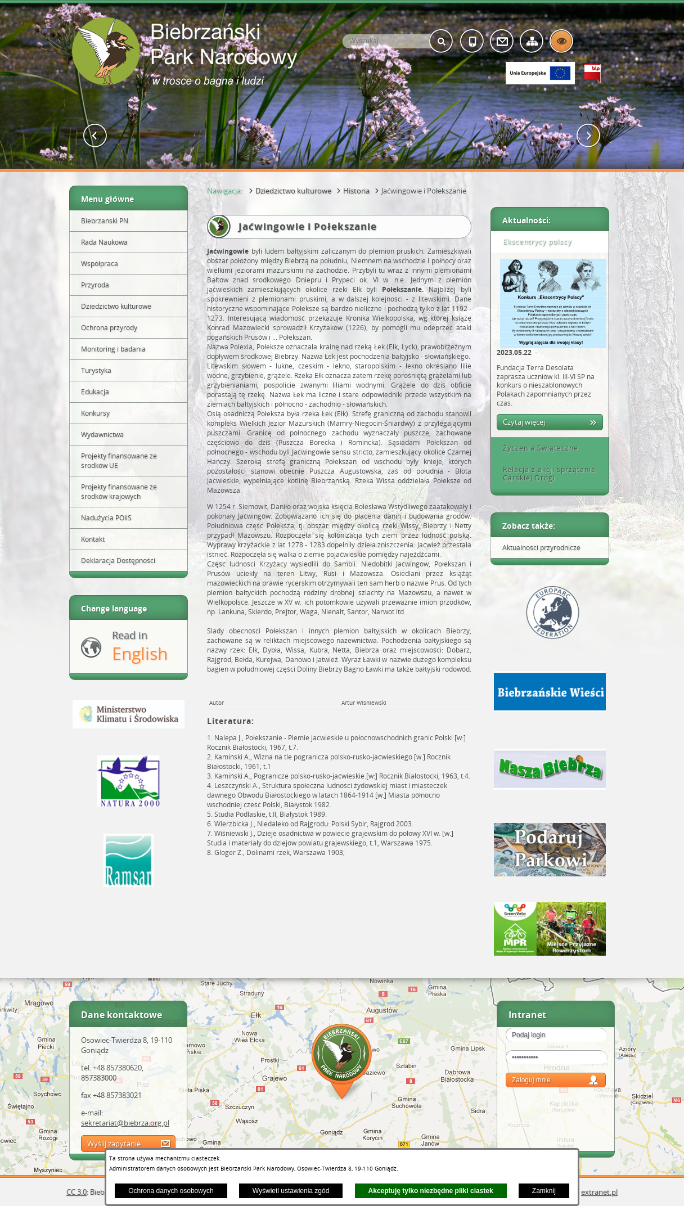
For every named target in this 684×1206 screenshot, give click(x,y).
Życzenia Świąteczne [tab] (536, 448)
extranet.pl (599, 1192)
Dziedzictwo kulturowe (293, 191)
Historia (356, 191)
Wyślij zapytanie (114, 1143)
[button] (95, 136)
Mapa (342, 1063)
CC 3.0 (76, 1192)
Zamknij (544, 1191)
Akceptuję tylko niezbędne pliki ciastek (430, 1191)
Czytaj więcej (524, 422)
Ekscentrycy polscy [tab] (533, 241)
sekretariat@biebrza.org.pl (125, 1123)
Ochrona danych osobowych (170, 1191)
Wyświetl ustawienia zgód (291, 1191)
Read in (140, 646)
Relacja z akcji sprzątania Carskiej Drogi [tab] (545, 474)
